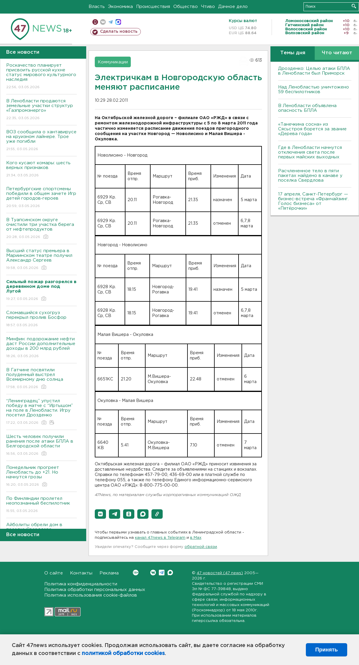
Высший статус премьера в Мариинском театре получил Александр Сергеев (41, 259)
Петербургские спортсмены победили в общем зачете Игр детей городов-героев (41, 197)
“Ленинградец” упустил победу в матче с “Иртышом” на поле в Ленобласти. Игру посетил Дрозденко (41, 412)
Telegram (161, 572)
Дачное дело (233, 7)
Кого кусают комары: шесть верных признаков (41, 169)
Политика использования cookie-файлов (90, 595)
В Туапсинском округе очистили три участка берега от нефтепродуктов (41, 228)
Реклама (109, 573)
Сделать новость (119, 31)
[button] (100, 514)
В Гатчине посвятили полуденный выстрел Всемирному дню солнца (41, 379)
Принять (326, 650)
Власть (97, 7)
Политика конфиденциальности (80, 584)
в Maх (195, 537)
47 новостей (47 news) (220, 573)
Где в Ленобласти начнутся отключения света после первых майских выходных (310, 152)
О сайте (53, 573)
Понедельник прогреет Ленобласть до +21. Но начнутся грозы (41, 476)
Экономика (120, 7)
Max (170, 572)
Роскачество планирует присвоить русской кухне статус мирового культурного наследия (41, 76)
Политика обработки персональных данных (94, 590)
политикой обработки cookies (123, 653)
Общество (185, 7)
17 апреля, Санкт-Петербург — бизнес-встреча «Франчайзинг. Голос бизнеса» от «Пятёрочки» (313, 201)
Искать (354, 6)
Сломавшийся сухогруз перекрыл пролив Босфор (41, 319)
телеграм (110, 22)
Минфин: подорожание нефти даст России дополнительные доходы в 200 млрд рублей (41, 348)
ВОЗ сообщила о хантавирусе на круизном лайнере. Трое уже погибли (41, 141)
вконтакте (103, 22)
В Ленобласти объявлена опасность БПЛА (307, 108)
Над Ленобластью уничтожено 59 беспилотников (313, 89)
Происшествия (153, 7)
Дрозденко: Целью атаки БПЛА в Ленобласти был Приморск (314, 71)
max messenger (118, 22)
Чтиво (208, 7)
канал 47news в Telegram (160, 537)
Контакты (81, 573)
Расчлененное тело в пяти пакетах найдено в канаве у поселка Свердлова (310, 175)
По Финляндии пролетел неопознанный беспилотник (41, 505)
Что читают (337, 53)
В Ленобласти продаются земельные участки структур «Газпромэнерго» (41, 110)
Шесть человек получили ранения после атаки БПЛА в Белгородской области (41, 445)
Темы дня (292, 53)
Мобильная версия (95, 22)
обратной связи (201, 547)
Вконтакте (135, 572)
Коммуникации (113, 62)
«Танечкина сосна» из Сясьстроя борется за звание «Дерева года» (312, 129)
